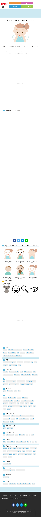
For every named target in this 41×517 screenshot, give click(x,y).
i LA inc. (17, 512)
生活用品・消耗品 (7, 454)
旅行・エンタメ (27, 371)
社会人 (5, 352)
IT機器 (9, 448)
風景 (33, 435)
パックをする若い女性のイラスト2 (8, 262)
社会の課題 (8, 388)
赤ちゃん (23, 352)
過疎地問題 (8, 474)
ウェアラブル (26, 448)
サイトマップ (24, 498)
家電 (24, 451)
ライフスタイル (5, 53)
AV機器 (5, 448)
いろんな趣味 (6, 415)
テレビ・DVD (6, 418)
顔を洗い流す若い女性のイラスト (20, 20)
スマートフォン (21, 381)
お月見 (5, 397)
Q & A (27, 3)
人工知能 (22, 384)
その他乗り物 (18, 451)
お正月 (9, 397)
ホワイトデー (12, 403)
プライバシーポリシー (14, 498)
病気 (20, 365)
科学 (34, 371)
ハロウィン (31, 400)
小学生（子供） (30, 349)
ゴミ (4, 451)
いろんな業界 (5, 51)
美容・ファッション (12, 51)
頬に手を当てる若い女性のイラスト (32, 262)
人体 (32, 362)
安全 (8, 391)
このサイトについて (14, 3)
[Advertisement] (20, 69)
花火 (4, 409)
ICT (7, 379)
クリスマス (24, 397)
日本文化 (8, 461)
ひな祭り (5, 403)
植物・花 (13, 441)
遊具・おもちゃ (28, 454)
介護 (36, 362)
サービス (5, 371)
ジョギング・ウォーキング (22, 415)
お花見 (19, 397)
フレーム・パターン (21, 483)
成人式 (5, 406)
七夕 (18, 403)
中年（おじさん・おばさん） (15, 349)
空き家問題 (6, 477)
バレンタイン (24, 400)
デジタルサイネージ (30, 381)
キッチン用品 (34, 448)
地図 (4, 428)
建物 (12, 428)
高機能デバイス (29, 384)
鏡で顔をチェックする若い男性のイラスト (20, 278)
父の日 (29, 406)
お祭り (14, 397)
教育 (22, 371)
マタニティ (26, 362)
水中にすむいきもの (21, 441)
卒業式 (26, 403)
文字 (33, 483)
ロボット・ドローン (13, 384)
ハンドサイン (12, 483)
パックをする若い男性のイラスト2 (20, 262)
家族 (24, 349)
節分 (34, 406)
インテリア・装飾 (17, 448)
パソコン (5, 384)
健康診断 (5, 365)
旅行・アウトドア (18, 406)
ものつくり (16, 371)
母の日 (25, 406)
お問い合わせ (5, 498)
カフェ (12, 415)
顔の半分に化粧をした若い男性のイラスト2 (8, 278)
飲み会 (11, 421)
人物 (7, 347)
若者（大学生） (11, 352)
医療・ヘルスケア (10, 360)
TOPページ (4, 495)
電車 (35, 454)
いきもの (8, 439)
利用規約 (15, 6)
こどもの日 (16, 400)
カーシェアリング (20, 470)
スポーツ (32, 415)
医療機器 (15, 365)
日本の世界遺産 (7, 463)
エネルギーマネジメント (9, 470)
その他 (5, 349)
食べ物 (5, 457)
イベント (8, 395)
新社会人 (10, 406)
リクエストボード (27, 6)
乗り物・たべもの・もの (12, 446)
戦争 (12, 391)
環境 (19, 391)
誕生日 (8, 409)
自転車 (14, 454)
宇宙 (20, 435)
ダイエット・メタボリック (9, 362)
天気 (16, 435)
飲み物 (9, 457)
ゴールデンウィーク (8, 400)
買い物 (32, 418)
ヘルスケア (20, 362)
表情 (18, 352)
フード (10, 371)
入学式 (22, 403)
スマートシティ (10, 468)
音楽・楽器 (6, 421)
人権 (4, 391)
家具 (8, 428)
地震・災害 (8, 435)
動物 (4, 441)
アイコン (5, 483)
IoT (4, 381)
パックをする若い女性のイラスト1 (32, 278)
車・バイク (20, 454)
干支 (8, 441)
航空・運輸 (16, 374)
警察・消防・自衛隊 (25, 374)
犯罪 (15, 391)
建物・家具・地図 (10, 426)
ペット (12, 418)
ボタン (29, 483)
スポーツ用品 (10, 451)
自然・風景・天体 (10, 432)
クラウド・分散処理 (11, 381)
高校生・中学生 (30, 352)
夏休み (31, 403)
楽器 (34, 451)
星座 (24, 435)
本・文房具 (28, 451)
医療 (10, 365)
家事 (17, 418)
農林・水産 (34, 374)
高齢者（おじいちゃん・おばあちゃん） (12, 355)
